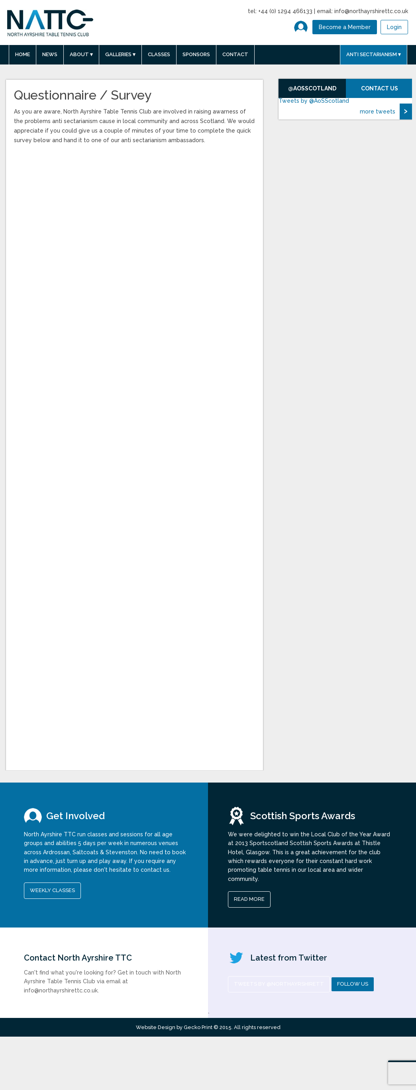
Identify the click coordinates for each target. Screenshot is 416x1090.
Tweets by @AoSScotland (314, 101)
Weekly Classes (52, 890)
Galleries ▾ (120, 54)
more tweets (377, 111)
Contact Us (379, 88)
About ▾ (81, 54)
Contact (235, 54)
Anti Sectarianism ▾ (373, 54)
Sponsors (196, 54)
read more (249, 899)
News (49, 54)
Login (394, 27)
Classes (159, 54)
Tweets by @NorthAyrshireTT (279, 984)
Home (22, 54)
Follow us (352, 984)
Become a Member (345, 27)
